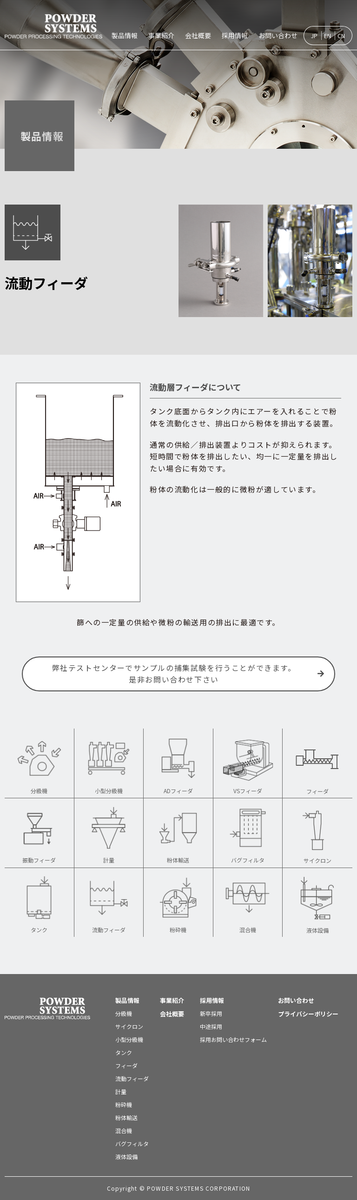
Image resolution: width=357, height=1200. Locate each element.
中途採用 (211, 1026)
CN (341, 36)
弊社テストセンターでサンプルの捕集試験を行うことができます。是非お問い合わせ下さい (188, 673)
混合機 (123, 1130)
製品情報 (125, 35)
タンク (123, 1052)
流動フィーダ (132, 1078)
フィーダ (126, 1065)
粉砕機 (123, 1104)
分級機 (123, 1013)
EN (327, 36)
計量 (120, 1091)
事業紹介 (161, 35)
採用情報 (235, 35)
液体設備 (126, 1156)
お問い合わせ (278, 35)
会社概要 (198, 35)
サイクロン (129, 1026)
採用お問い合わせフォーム (233, 1039)
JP (314, 36)
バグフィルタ (132, 1143)
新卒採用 (211, 1013)
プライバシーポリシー (308, 1013)
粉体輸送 (126, 1117)
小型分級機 (129, 1039)
